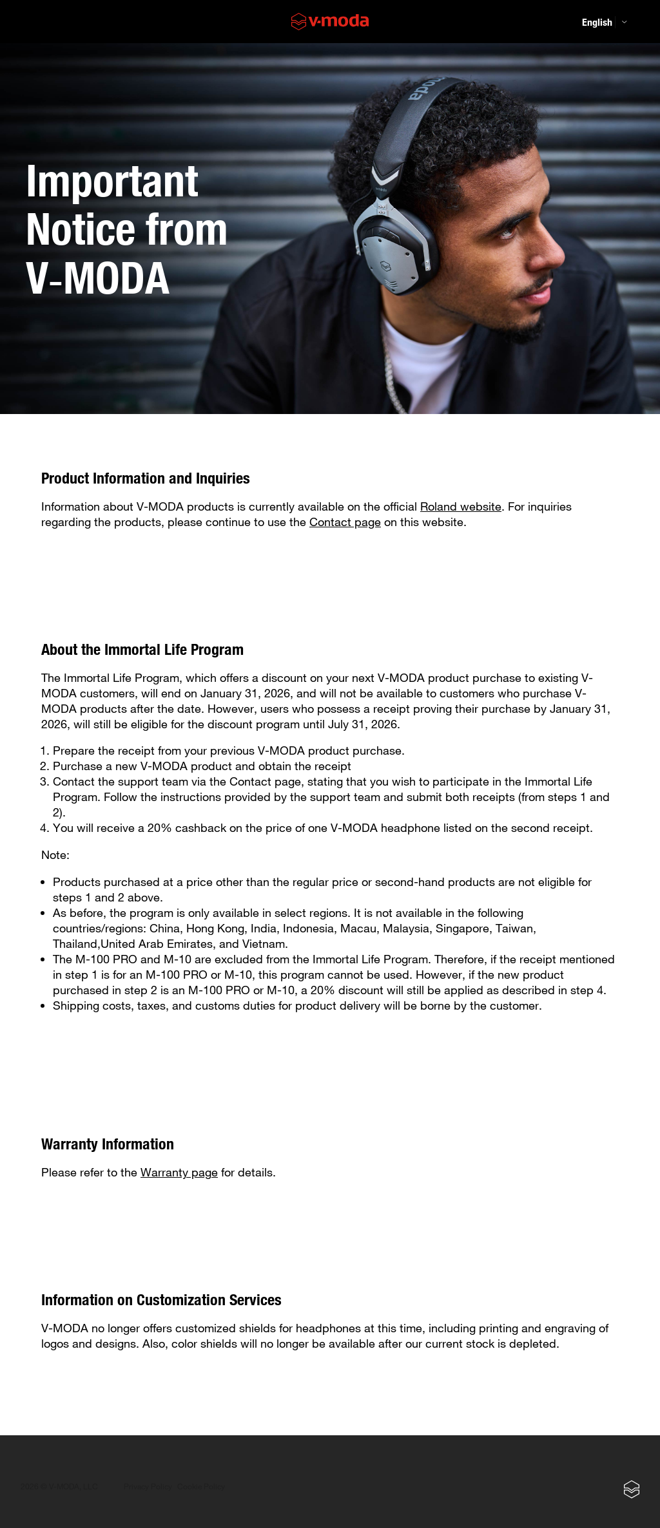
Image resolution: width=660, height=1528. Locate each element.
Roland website (460, 506)
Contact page (345, 521)
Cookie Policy (201, 1486)
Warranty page (179, 1172)
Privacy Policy (148, 1486)
